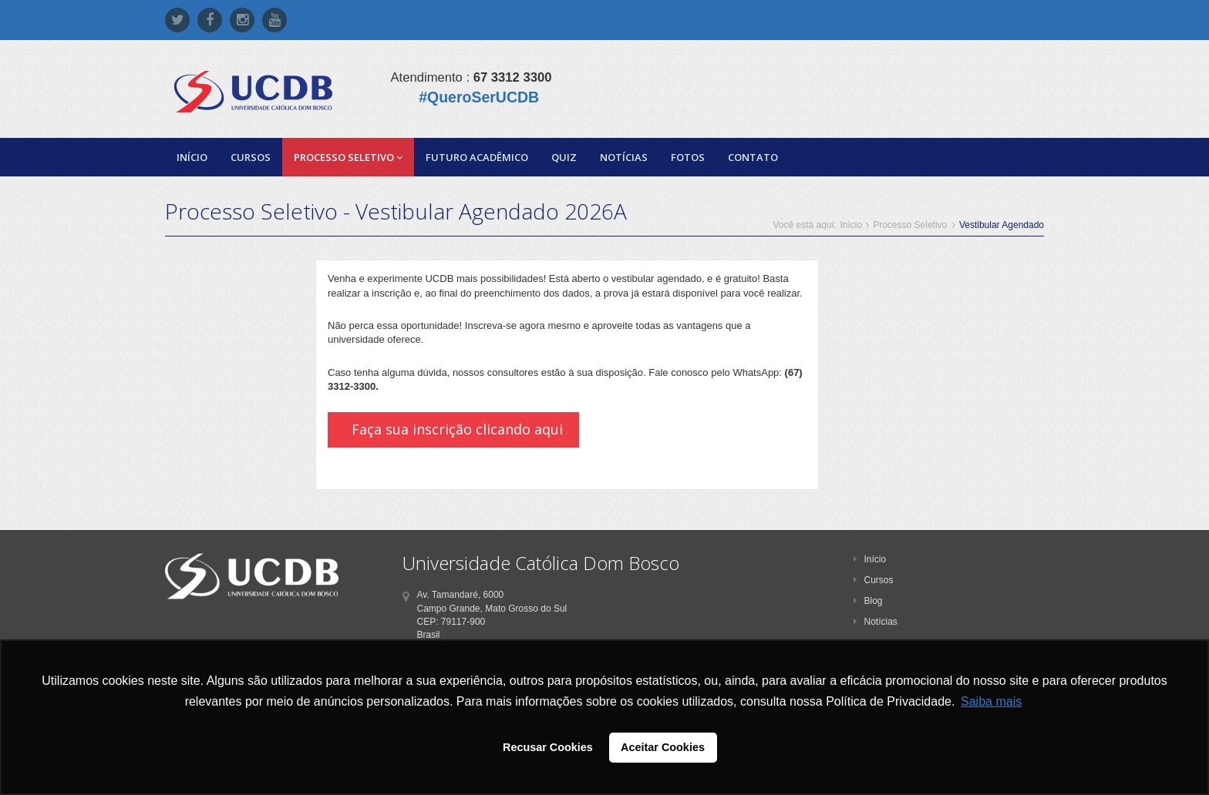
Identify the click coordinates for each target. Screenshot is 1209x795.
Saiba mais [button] (991, 701)
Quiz (564, 157)
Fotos (688, 157)
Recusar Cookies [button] (548, 747)
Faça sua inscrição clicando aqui (457, 429)
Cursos (251, 157)
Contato (753, 157)
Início (192, 157)
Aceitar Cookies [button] (663, 747)
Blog (868, 600)
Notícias (624, 157)
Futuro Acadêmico (477, 157)
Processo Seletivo (348, 157)
